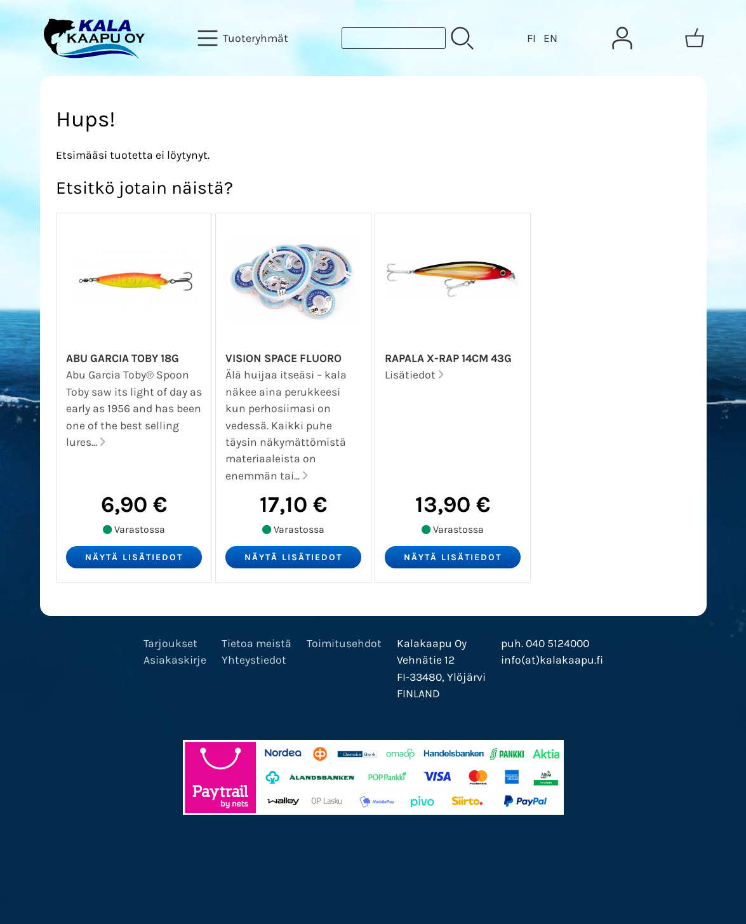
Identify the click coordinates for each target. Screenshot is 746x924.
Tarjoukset (170, 643)
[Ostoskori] (694, 38)
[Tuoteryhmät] (244, 38)
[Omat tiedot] (622, 38)
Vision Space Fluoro (283, 358)
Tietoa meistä (256, 643)
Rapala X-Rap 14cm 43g (448, 358)
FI (531, 38)
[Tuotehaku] (394, 38)
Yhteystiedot (254, 659)
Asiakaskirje (174, 659)
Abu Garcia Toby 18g (122, 358)
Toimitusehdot (344, 643)
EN (550, 38)
